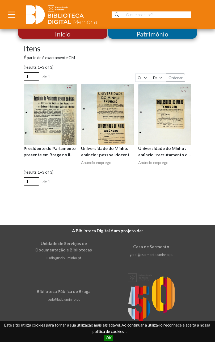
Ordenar (175, 77)
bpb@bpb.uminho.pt (64, 299)
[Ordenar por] (143, 78)
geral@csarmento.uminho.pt (151, 255)
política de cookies (108, 331)
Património (152, 34)
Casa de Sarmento (151, 246)
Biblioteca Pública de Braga (64, 291)
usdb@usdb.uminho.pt (64, 258)
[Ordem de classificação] (158, 78)
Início (62, 34)
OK (109, 338)
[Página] (31, 76)
